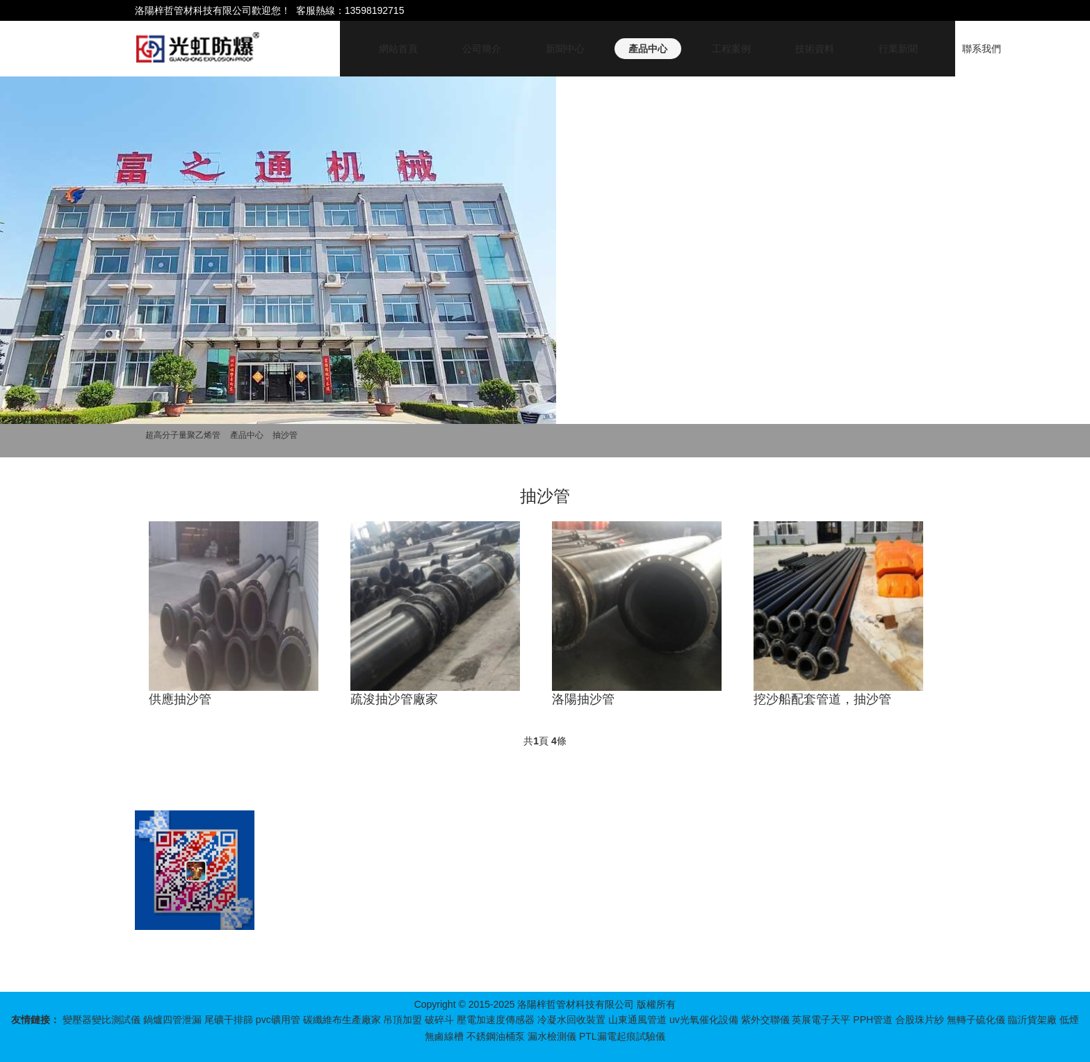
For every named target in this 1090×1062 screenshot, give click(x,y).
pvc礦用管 (278, 1019)
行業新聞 (898, 48)
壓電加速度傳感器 (496, 1019)
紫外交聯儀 (765, 1019)
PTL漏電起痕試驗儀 (622, 1036)
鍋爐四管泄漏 (172, 1019)
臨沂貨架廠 (1032, 1019)
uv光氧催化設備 (703, 1019)
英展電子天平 (821, 1019)
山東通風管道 (637, 1019)
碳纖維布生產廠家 (342, 1019)
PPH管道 (873, 1019)
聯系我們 (981, 48)
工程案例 (731, 48)
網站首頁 (398, 48)
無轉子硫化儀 (976, 1019)
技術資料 (814, 48)
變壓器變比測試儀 (101, 1019)
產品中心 (647, 48)
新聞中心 (565, 48)
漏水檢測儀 (552, 1036)
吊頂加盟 (402, 1019)
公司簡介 (481, 48)
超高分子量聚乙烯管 (182, 435)
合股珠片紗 (919, 1019)
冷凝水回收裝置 (571, 1019)
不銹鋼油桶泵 (495, 1036)
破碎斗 (439, 1019)
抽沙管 (285, 435)
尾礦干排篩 (228, 1019)
